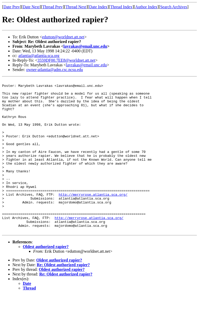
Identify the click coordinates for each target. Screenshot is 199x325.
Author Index (146, 7)
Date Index (98, 7)
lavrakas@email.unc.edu (85, 46)
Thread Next (76, 7)
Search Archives (173, 7)
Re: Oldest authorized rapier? (63, 295)
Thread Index (121, 7)
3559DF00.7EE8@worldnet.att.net (66, 60)
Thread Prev (52, 7)
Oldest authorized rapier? (46, 277)
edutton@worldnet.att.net (63, 37)
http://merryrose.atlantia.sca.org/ (93, 217)
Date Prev (11, 7)
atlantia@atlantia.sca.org (38, 55)
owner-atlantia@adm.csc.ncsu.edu (54, 69)
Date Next (31, 7)
